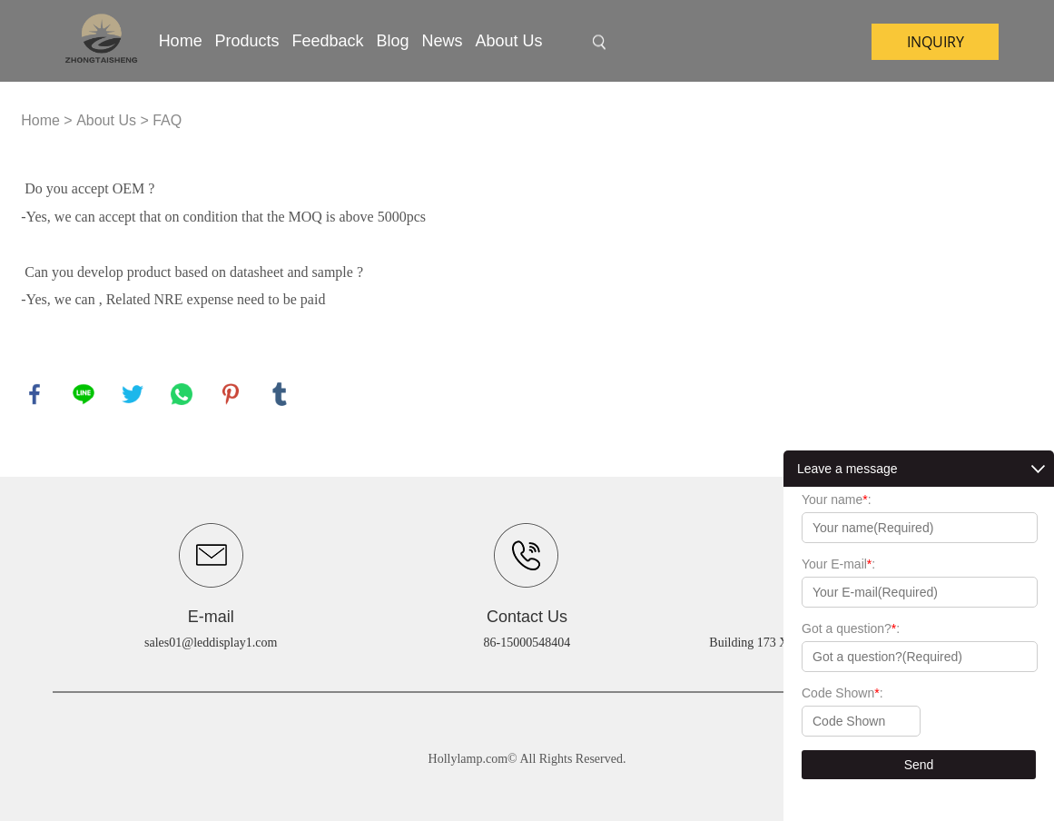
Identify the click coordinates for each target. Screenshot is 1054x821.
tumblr (279, 394)
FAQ (167, 120)
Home (180, 41)
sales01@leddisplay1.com (210, 642)
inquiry (935, 42)
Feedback (328, 41)
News (441, 41)
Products (247, 41)
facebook (34, 394)
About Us (508, 41)
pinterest (230, 394)
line (83, 394)
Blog (393, 41)
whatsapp (181, 394)
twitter (132, 394)
